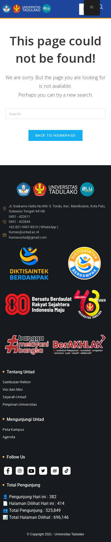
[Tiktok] (67, 471)
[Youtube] (31, 471)
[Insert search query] (55, 113)
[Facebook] (8, 471)
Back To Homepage (55, 135)
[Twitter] (43, 471)
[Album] (55, 471)
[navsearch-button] (100, 8)
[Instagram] (20, 471)
